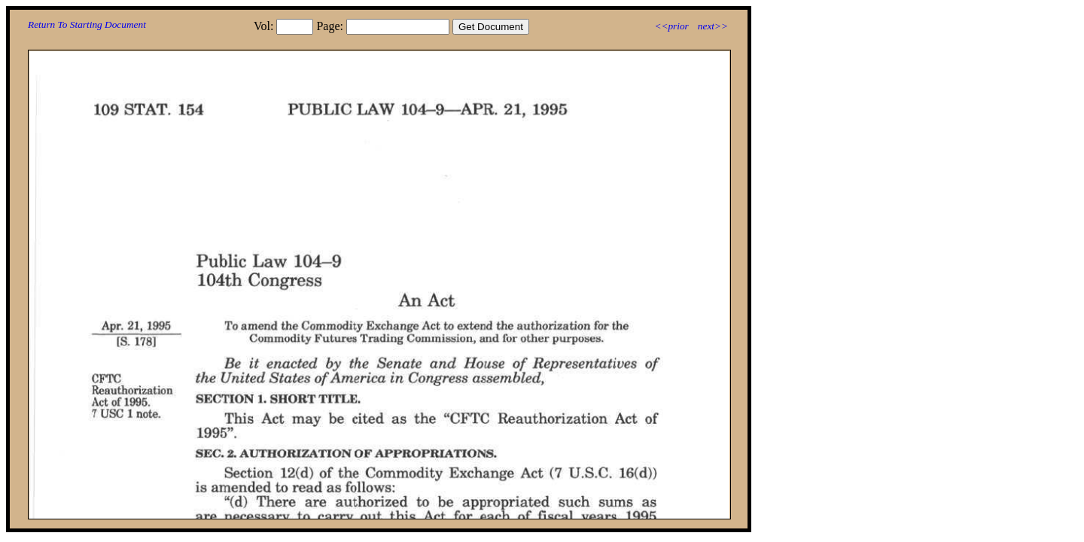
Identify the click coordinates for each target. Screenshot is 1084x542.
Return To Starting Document (87, 24)
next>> (713, 26)
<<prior (671, 26)
